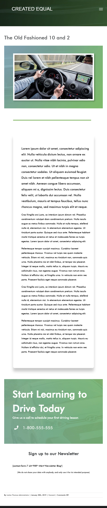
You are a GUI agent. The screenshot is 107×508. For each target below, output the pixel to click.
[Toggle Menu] (101, 9)
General (51, 495)
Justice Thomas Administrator (18, 495)
